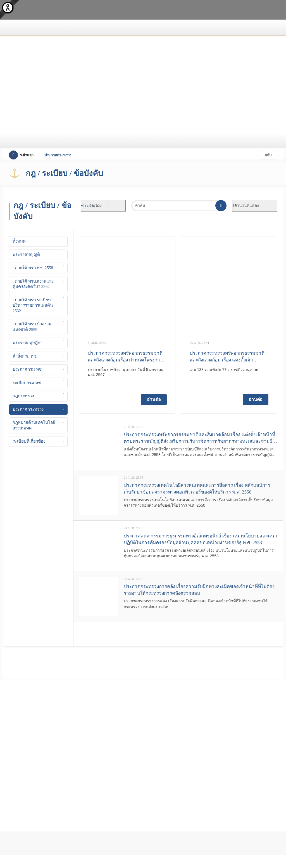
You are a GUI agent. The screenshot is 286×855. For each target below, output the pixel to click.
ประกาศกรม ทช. (28, 369)
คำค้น (140, 205)
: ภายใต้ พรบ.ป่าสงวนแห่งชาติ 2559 (32, 327)
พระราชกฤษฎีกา (27, 342)
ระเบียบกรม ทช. (27, 382)
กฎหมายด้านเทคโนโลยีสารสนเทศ (34, 425)
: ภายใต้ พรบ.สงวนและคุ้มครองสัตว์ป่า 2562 (33, 284)
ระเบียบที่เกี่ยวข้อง (29, 441)
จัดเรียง (95, 205)
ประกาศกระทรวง (28, 409)
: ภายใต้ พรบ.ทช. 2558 (33, 268)
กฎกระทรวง (23, 396)
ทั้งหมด (19, 241)
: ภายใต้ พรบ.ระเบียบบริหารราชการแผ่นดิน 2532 (33, 305)
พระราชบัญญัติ (26, 254)
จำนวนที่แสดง (247, 205)
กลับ (268, 155)
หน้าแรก (21, 155)
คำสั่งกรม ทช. (25, 356)
